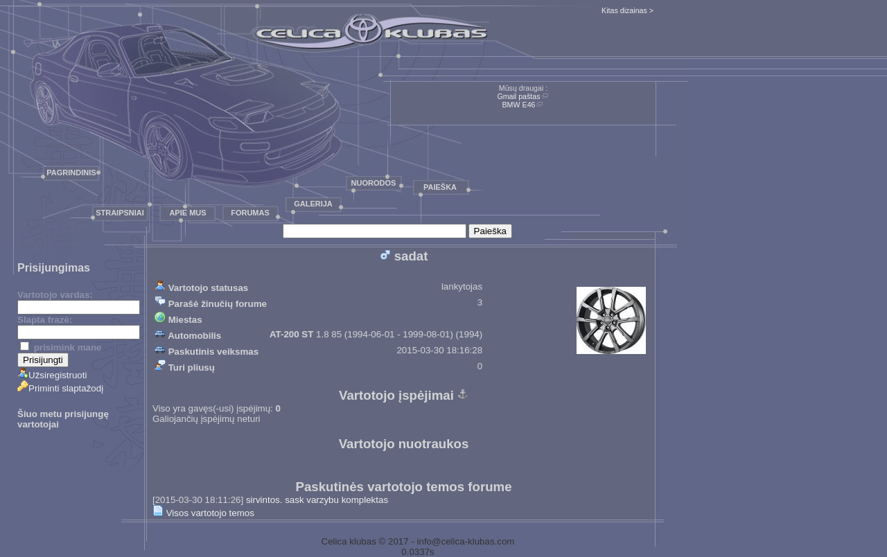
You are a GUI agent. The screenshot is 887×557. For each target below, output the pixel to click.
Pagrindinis (71, 172)
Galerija (313, 204)
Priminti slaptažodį (60, 388)
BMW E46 (519, 104)
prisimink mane (60, 347)
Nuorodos (373, 183)
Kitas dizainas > (627, 10)
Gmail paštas (518, 96)
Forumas (250, 213)
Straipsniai (120, 213)
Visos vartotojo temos (203, 513)
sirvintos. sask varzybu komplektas (317, 500)
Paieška (440, 187)
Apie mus (187, 213)
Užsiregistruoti (52, 375)
